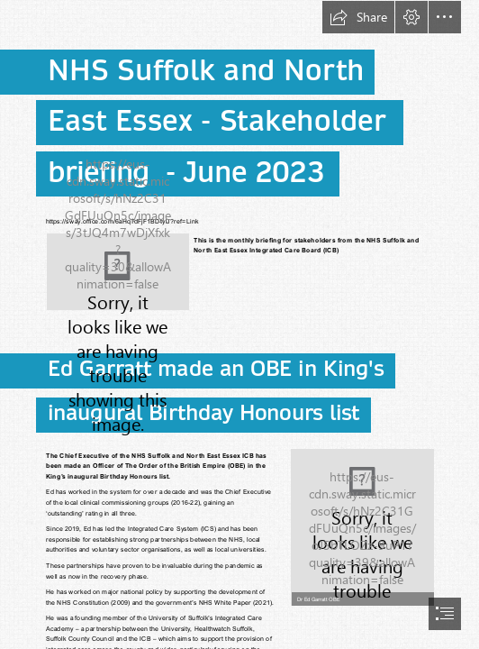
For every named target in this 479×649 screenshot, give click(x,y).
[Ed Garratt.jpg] (362, 527)
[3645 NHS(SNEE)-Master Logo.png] (118, 272)
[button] (358, 17)
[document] (239, 324)
